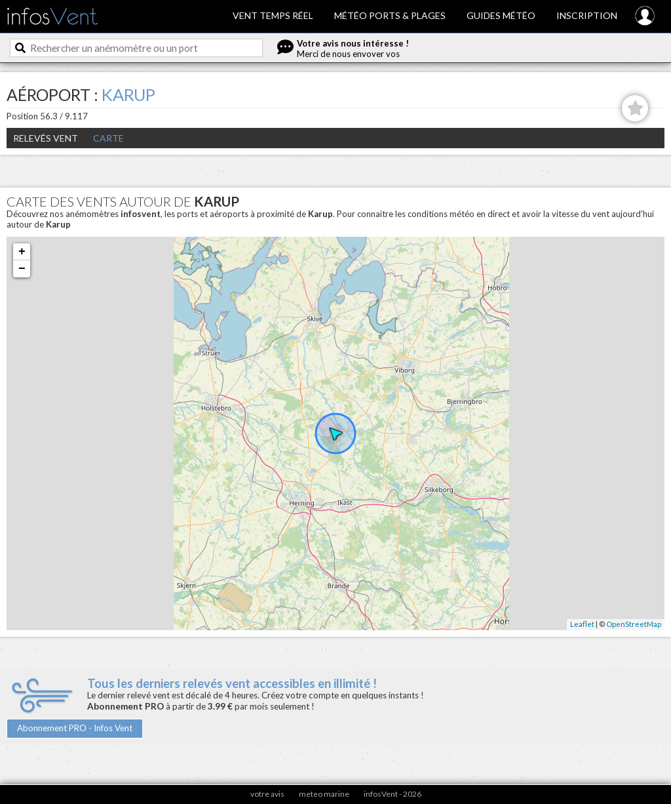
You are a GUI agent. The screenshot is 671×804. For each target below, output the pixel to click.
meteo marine (324, 794)
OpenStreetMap (633, 624)
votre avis (267, 794)
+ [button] (22, 252)
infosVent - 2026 (392, 794)
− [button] (22, 269)
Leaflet (582, 624)
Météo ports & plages (390, 15)
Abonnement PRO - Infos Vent (74, 728)
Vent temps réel (273, 15)
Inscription (586, 15)
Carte (108, 138)
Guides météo (501, 15)
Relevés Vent (45, 138)
